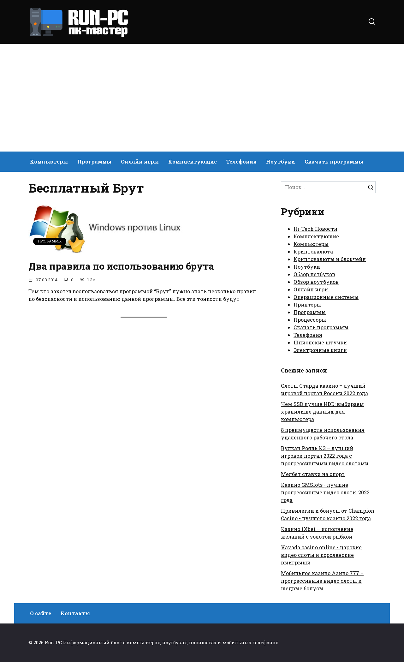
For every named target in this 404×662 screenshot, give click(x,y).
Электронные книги (320, 350)
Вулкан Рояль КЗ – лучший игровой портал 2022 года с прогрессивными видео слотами (324, 456)
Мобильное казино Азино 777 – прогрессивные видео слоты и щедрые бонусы (322, 581)
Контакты (75, 613)
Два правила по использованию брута (128, 266)
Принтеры (307, 304)
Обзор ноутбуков (316, 281)
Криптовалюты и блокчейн (330, 259)
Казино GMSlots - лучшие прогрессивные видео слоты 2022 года (325, 492)
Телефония (241, 161)
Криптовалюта (313, 251)
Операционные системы (326, 297)
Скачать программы (334, 161)
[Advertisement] (202, 98)
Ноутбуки (280, 161)
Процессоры (310, 319)
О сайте (40, 613)
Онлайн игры (140, 161)
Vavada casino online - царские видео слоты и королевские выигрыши (321, 555)
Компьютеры (49, 161)
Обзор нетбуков (314, 274)
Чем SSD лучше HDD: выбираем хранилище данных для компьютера (322, 411)
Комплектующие (192, 161)
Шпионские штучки (320, 342)
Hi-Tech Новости (315, 228)
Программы (94, 161)
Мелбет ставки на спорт (313, 474)
